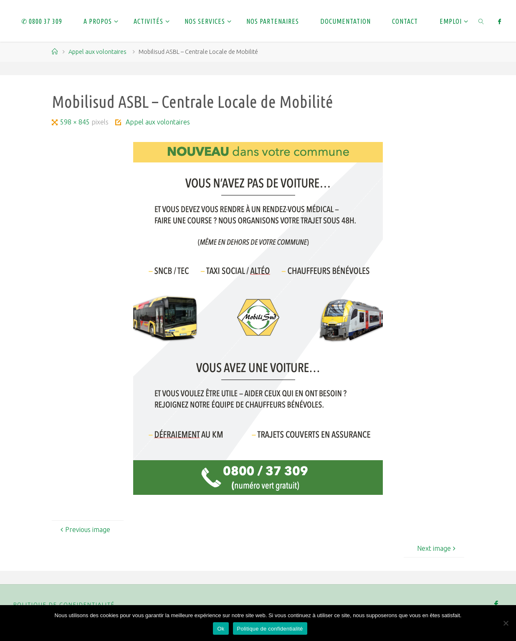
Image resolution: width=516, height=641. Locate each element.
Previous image (84, 529)
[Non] (505, 623)
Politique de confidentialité (64, 604)
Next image (437, 548)
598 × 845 (75, 122)
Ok (220, 629)
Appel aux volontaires (97, 51)
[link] (481, 21)
